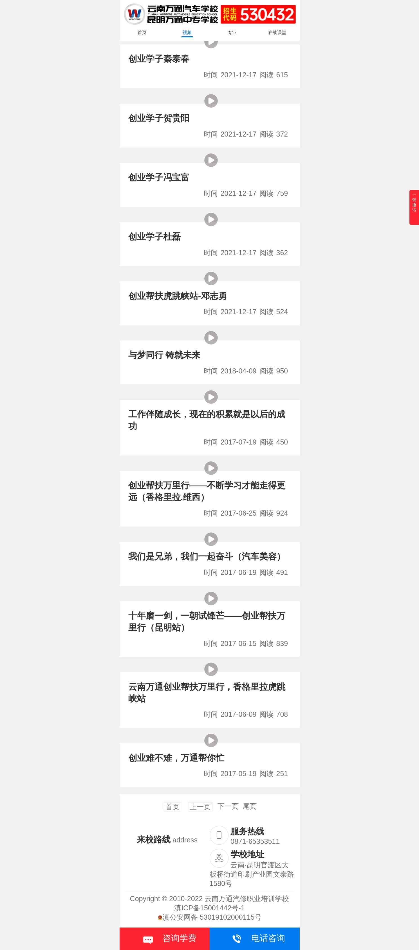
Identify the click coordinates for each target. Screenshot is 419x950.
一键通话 (414, 202)
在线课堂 (277, 32)
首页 (142, 32)
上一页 (200, 807)
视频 (187, 32)
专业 (232, 32)
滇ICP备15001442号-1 (209, 908)
